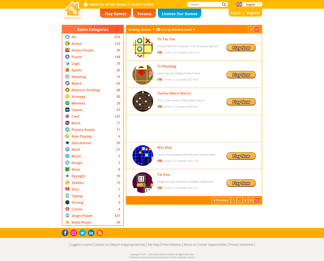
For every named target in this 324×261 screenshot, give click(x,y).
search (225, 4)
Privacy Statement (241, 245)
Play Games (115, 13)
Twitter (83, 233)
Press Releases (171, 245)
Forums (144, 13)
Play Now (241, 47)
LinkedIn (91, 233)
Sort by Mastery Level (176, 29)
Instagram (74, 232)
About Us (190, 245)
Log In (236, 13)
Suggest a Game (81, 245)
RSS (100, 233)
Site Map (153, 245)
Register (253, 13)
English (250, 4)
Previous (251, 29)
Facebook (66, 232)
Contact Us (101, 245)
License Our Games (179, 13)
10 (251, 200)
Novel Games (72, 18)
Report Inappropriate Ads (128, 245)
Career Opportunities (212, 245)
